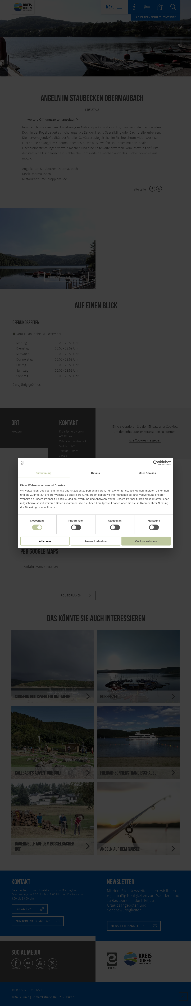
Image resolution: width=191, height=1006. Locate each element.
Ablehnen (45, 541)
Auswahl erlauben (95, 541)
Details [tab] (95, 472)
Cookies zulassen (146, 541)
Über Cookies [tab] (147, 472)
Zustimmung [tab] (44, 472)
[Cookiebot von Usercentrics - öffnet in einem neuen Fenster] (155, 462)
